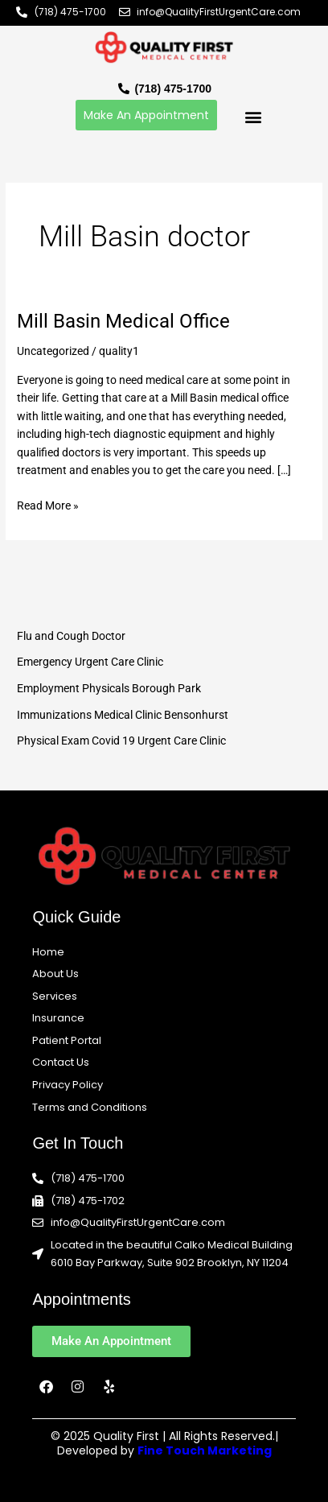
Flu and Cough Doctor (71, 635)
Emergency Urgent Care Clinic (90, 661)
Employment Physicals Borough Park (109, 688)
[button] (253, 117)
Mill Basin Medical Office (123, 321)
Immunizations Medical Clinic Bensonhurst (122, 714)
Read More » (48, 504)
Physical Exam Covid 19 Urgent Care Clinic (121, 740)
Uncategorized (53, 351)
